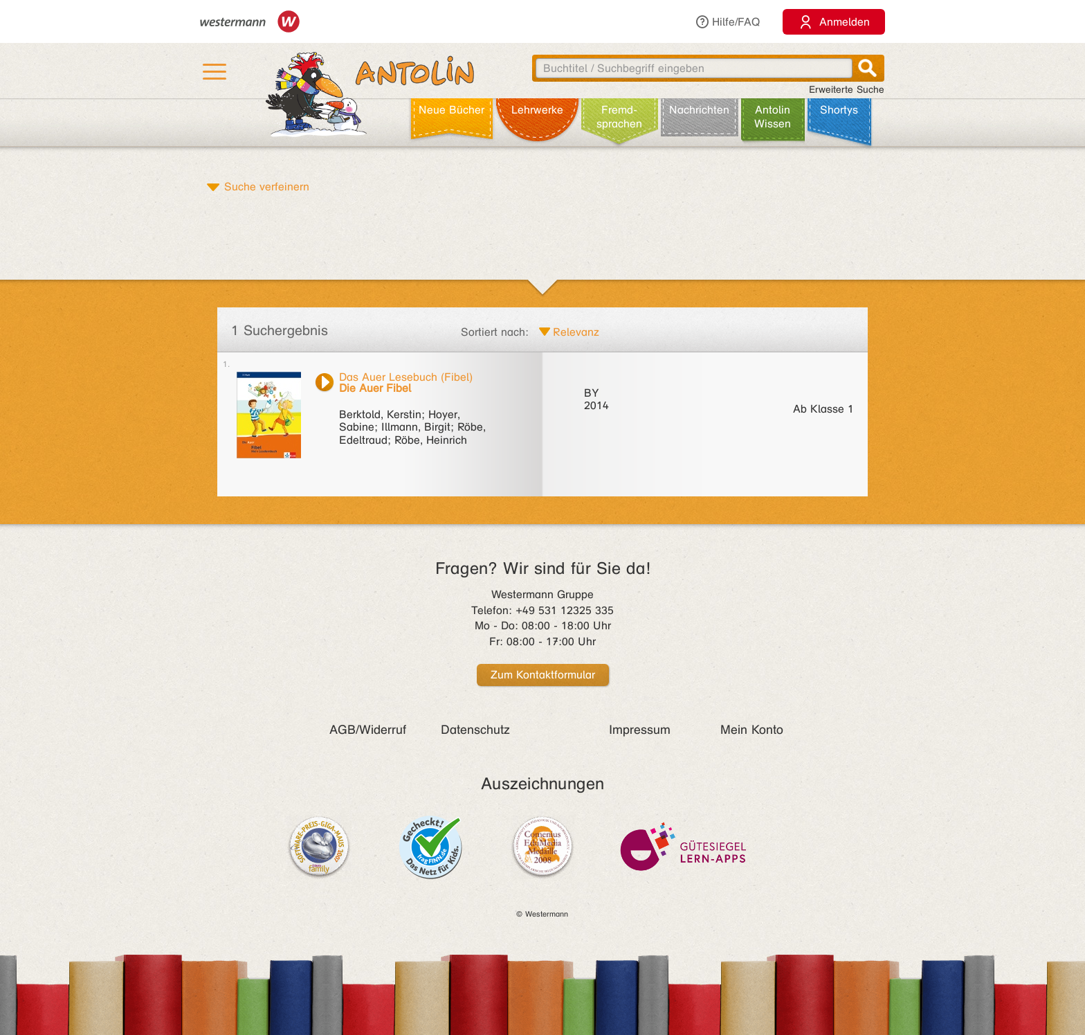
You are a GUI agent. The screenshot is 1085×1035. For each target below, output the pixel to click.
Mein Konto (751, 729)
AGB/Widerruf (367, 729)
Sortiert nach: (495, 332)
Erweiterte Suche (846, 90)
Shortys (839, 109)
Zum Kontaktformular (543, 674)
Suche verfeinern (266, 186)
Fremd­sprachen (619, 116)
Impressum (640, 729)
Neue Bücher (451, 109)
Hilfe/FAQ (727, 21)
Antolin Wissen (772, 116)
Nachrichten (699, 109)
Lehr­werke (537, 109)
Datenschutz (475, 729)
